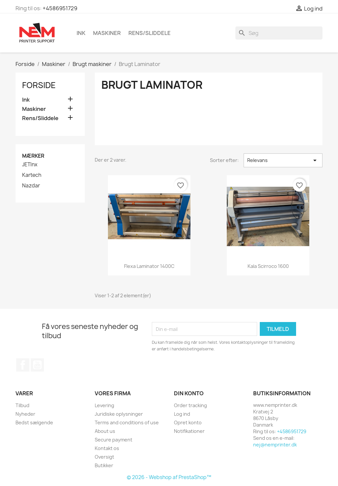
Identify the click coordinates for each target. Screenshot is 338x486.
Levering (104, 405)
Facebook (22, 365)
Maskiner (107, 33)
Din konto (189, 393)
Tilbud (22, 405)
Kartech (31, 175)
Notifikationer (189, 431)
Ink (81, 33)
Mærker (33, 155)
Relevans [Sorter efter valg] (283, 160)
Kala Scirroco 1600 (268, 266)
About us (105, 431)
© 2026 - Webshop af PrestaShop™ (169, 477)
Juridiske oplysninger (119, 414)
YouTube (37, 365)
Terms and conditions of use (127, 422)
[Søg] (278, 33)
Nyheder (25, 414)
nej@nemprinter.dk (275, 444)
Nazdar (31, 185)
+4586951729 (60, 8)
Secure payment (113, 440)
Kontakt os (107, 448)
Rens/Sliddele (149, 33)
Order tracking (190, 405)
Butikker (104, 465)
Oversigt (104, 457)
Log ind (182, 414)
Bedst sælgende (34, 422)
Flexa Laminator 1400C (149, 266)
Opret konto (188, 422)
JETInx (29, 164)
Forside (39, 85)
